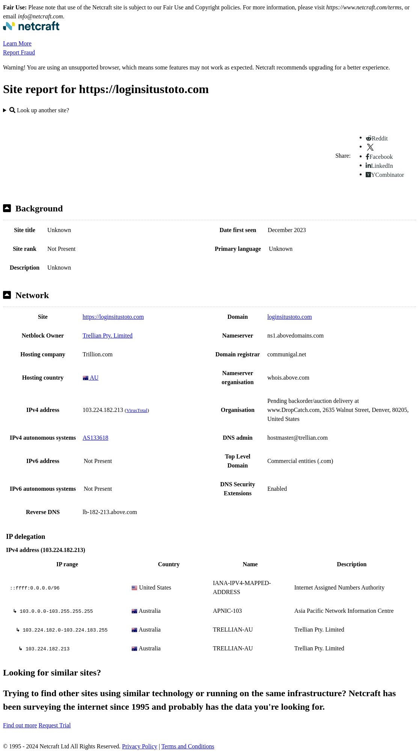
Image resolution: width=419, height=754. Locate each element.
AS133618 (95, 437)
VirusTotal (136, 410)
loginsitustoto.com (289, 317)
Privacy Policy (139, 746)
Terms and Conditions (187, 746)
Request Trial (55, 725)
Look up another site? (39, 110)
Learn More (17, 43)
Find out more (20, 725)
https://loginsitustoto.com (113, 317)
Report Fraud (19, 52)
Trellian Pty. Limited (108, 335)
